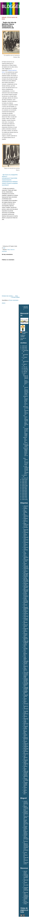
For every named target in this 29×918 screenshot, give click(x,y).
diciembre (25, 350)
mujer (25, 721)
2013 (23, 494)
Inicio (16, 296)
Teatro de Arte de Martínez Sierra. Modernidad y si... (25, 380)
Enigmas (26, 602)
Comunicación (26, 566)
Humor (25, 645)
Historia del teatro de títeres (25, 440)
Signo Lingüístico (26, 764)
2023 (23, 479)
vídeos (25, 790)
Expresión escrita (26, 619)
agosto (25, 364)
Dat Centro (25, 900)
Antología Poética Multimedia (26, 889)
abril (24, 371)
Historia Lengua (25, 634)
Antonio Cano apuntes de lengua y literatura (26, 838)
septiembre (25, 361)
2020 (23, 484)
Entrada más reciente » (7, 296)
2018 (23, 487)
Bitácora (26, 521)
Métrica (25, 716)
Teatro (8, 249)
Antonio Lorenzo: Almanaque (26, 803)
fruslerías (26, 628)
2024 (23, 349)
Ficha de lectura (26, 625)
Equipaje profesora (26, 608)
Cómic (25, 563)
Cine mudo (25, 553)
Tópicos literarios (26, 775)
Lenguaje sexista (26, 695)
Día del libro (25, 579)
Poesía (25, 741)
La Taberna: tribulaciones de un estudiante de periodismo (26, 847)
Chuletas (26, 549)
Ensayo (25, 604)
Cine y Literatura (26, 556)
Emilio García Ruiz (25, 600)
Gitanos (25, 631)
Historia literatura (26, 638)
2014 (23, 493)
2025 (23, 347)
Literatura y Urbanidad (26, 710)
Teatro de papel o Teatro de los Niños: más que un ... (25, 452)
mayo (24, 370)
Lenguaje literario (26, 684)
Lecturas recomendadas (26, 675)
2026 (23, 346)
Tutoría (25, 787)
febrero (25, 475)
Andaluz (26, 508)
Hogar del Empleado (26, 642)
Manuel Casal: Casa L (25, 872)
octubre (25, 357)
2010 (23, 499)
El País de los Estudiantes (26, 595)
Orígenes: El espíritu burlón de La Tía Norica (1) (25, 401)
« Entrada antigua (15, 297)
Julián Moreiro (25, 669)
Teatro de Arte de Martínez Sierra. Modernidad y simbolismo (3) (9, 25)
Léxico (25, 698)
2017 (23, 488)
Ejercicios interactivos (26, 591)
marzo (25, 373)
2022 (23, 481)
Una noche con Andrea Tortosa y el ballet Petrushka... (25, 420)
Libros (25, 701)
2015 (23, 491)
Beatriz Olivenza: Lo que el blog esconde (26, 809)
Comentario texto (26, 560)
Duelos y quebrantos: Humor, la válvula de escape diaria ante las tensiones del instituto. (26, 819)
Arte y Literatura (26, 515)
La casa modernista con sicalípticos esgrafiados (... (25, 470)
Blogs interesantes (26, 525)
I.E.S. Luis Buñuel (25, 652)
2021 (23, 482)
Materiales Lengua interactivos (26, 876)
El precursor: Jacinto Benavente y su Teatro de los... (25, 390)
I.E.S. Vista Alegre (25, 657)
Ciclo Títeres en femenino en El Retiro (25, 461)
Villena (25, 792)
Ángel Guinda (25, 511)
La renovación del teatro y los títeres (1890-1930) (25, 432)
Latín (25, 672)
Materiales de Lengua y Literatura (26, 894)
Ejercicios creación (26, 586)
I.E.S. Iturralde (26, 648)
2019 (23, 485)
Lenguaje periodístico (26, 689)
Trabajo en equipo (26, 779)
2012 (23, 496)
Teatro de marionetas (26, 772)
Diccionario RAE (26, 903)
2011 (23, 497)
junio (24, 368)
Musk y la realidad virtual (25, 445)
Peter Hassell (25, 734)
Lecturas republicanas (26, 680)
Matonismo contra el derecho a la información (25, 410)
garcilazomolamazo (26, 308)
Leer (25, 682)
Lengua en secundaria (26, 884)
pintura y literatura (26, 738)
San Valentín (25, 757)
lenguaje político (26, 692)
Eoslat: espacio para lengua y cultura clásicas (26, 830)
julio (24, 366)
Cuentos (26, 571)
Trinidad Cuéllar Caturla (25, 784)
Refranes (26, 751)
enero (24, 478)
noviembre (25, 354)
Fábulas (25, 622)
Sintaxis (25, 766)
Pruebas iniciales (26, 898)
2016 (23, 490)
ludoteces (26, 713)
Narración (26, 723)
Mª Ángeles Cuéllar (25, 333)
